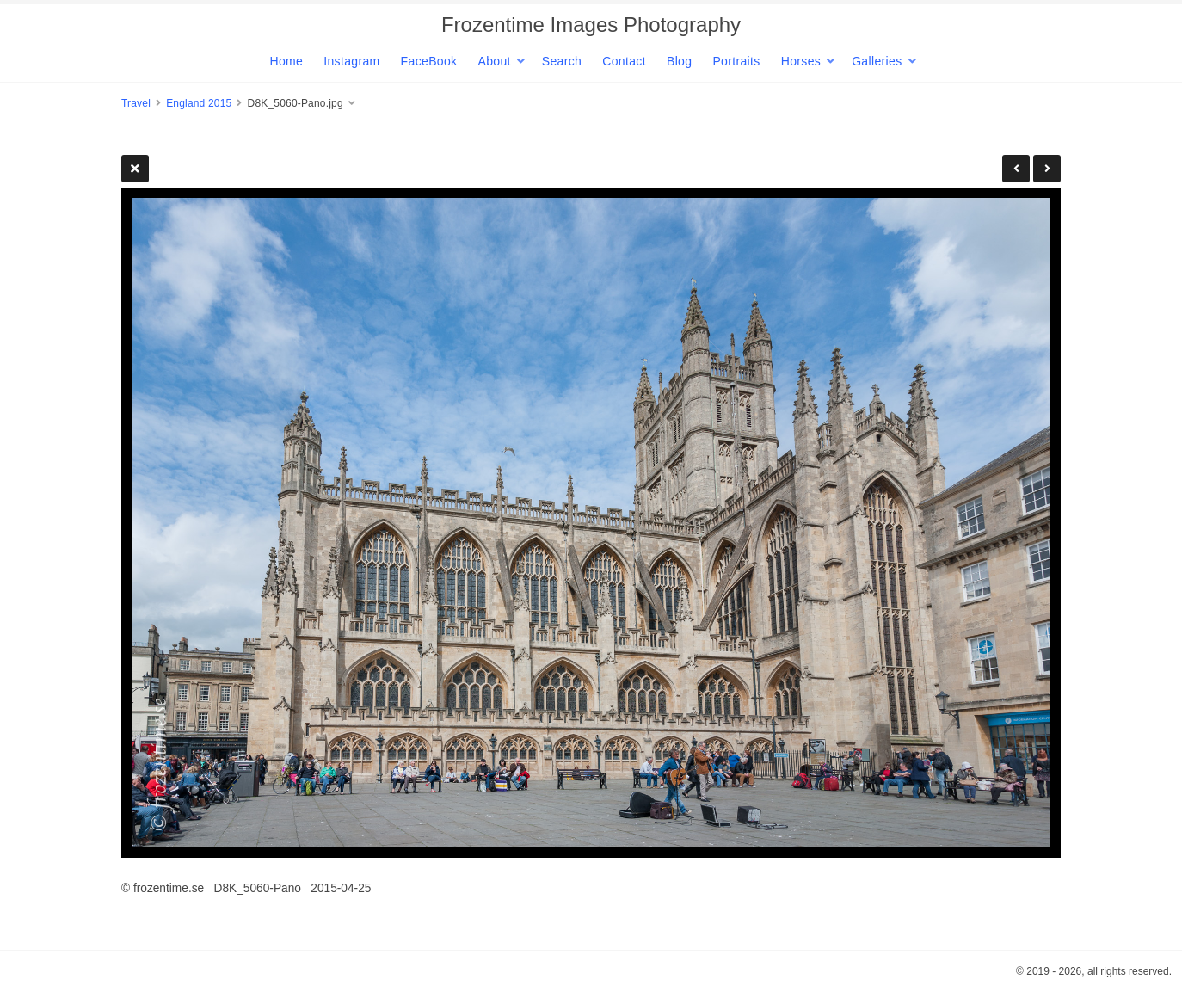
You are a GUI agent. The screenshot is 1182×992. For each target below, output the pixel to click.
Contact (624, 61)
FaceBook (429, 61)
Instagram (351, 61)
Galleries (877, 61)
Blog (679, 61)
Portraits (736, 61)
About (493, 61)
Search (562, 61)
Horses (801, 61)
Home (286, 61)
